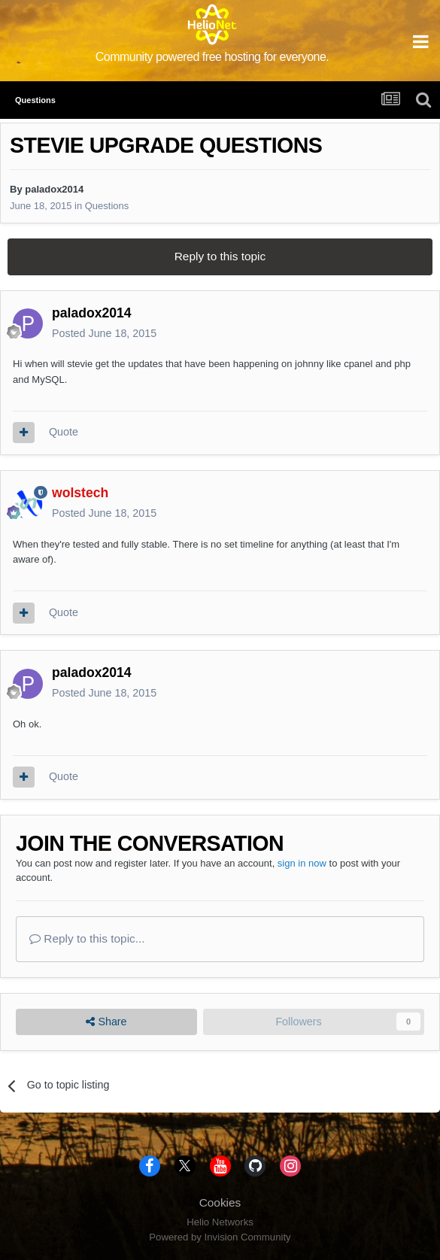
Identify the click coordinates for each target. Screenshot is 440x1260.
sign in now (302, 863)
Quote (63, 432)
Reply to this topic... (87, 938)
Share (106, 1022)
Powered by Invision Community (219, 1237)
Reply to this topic (220, 256)
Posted (104, 333)
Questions (107, 205)
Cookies (220, 1202)
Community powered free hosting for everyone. (212, 56)
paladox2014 (54, 189)
